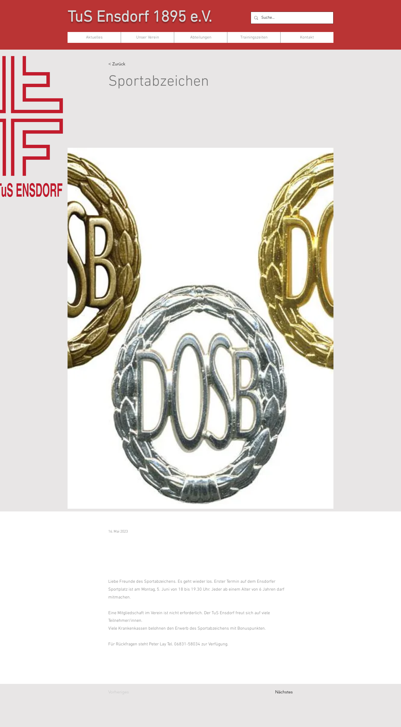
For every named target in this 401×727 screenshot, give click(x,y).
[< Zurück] (126, 64)
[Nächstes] (279, 692)
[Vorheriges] (126, 692)
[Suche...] (291, 18)
